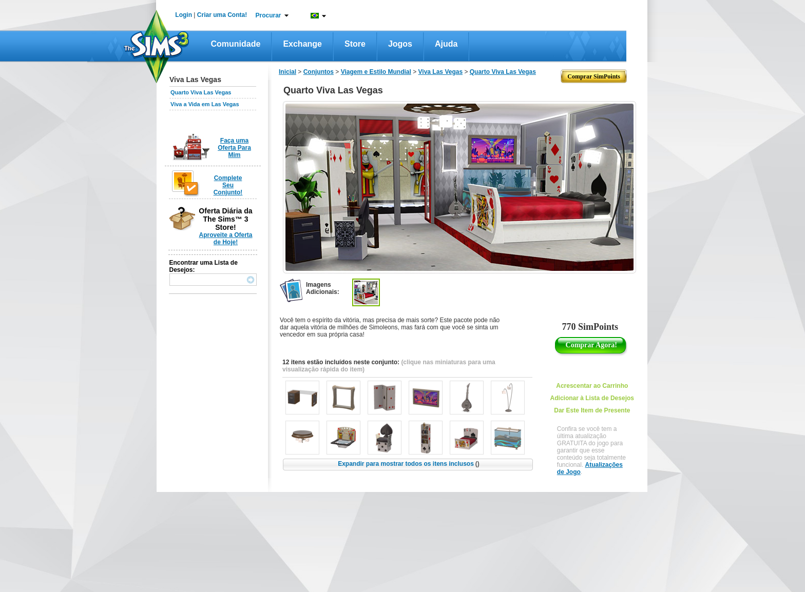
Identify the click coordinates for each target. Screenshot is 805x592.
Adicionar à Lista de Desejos (592, 398)
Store (355, 44)
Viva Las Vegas (440, 71)
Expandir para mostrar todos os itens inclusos (409, 463)
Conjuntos (318, 71)
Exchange (302, 44)
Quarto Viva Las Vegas (200, 92)
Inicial (287, 71)
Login (183, 14)
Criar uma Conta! (222, 14)
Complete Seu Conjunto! (228, 185)
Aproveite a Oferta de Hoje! (225, 238)
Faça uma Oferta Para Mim (234, 148)
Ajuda (446, 44)
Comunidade (236, 44)
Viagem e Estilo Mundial (376, 71)
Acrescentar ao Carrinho (592, 385)
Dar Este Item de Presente (592, 410)
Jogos (400, 44)
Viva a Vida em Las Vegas (204, 104)
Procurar (268, 15)
